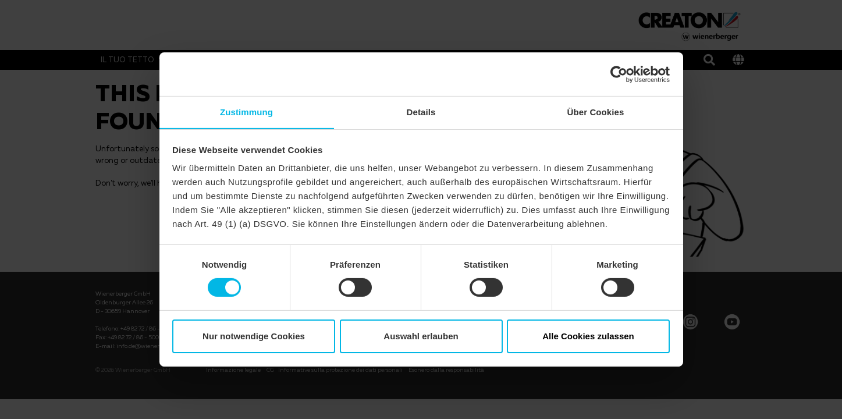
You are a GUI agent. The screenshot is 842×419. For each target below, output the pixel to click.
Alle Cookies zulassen (588, 336)
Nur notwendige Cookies (253, 336)
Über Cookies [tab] (595, 111)
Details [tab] (421, 111)
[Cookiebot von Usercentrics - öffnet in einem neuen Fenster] (619, 74)
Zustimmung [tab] (246, 111)
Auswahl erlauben (420, 336)
